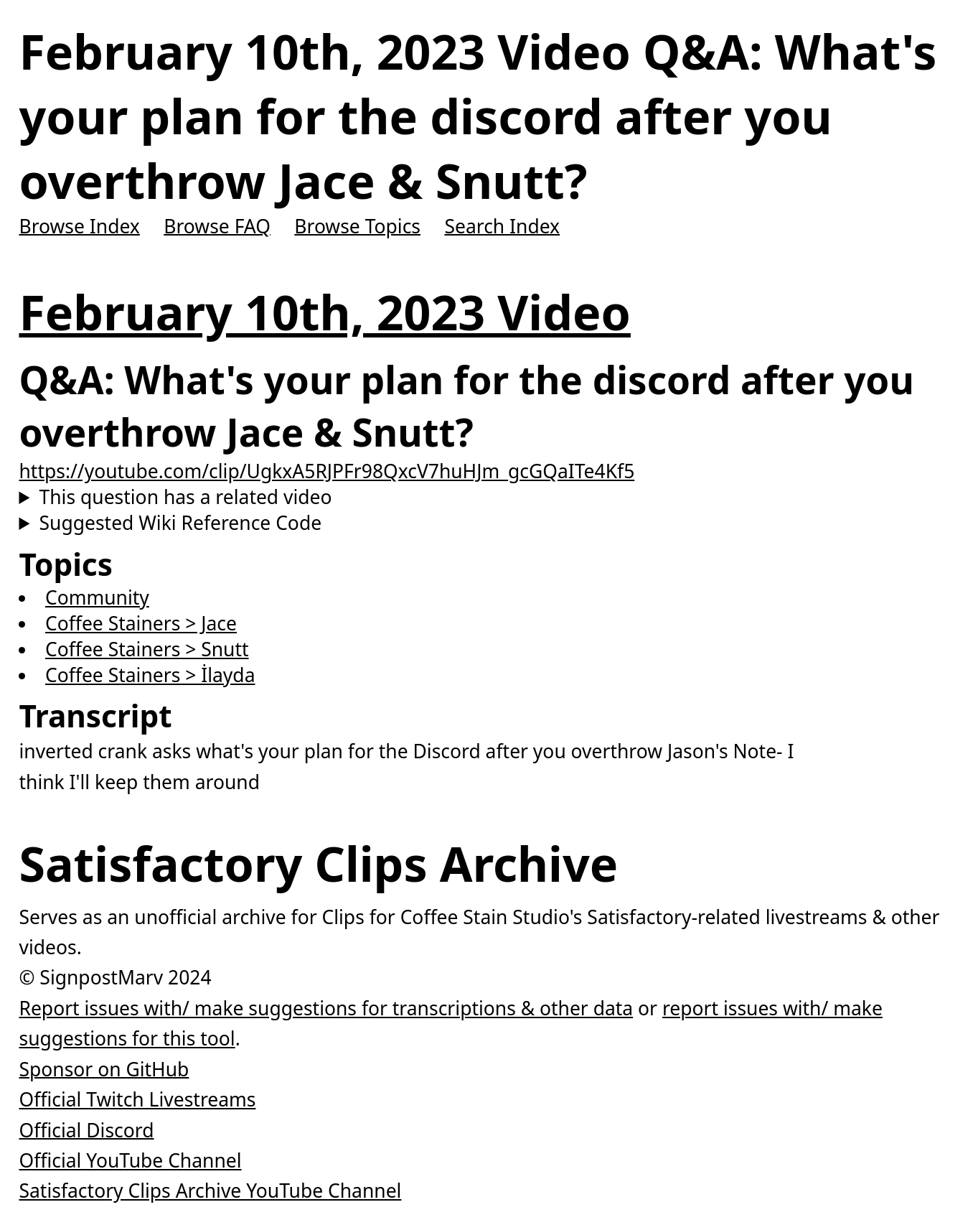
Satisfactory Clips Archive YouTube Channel (210, 1190)
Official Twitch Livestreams (137, 1099)
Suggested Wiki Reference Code (180, 523)
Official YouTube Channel (130, 1160)
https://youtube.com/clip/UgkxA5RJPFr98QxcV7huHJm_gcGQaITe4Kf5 (326, 471)
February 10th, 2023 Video (324, 311)
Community (97, 597)
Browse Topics (357, 225)
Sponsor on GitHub (104, 1068)
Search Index (502, 225)
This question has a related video (185, 497)
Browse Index (79, 225)
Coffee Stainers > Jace (141, 623)
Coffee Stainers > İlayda (150, 675)
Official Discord (86, 1129)
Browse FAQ (217, 225)
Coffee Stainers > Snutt (147, 649)
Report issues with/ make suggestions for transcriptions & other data (326, 1008)
